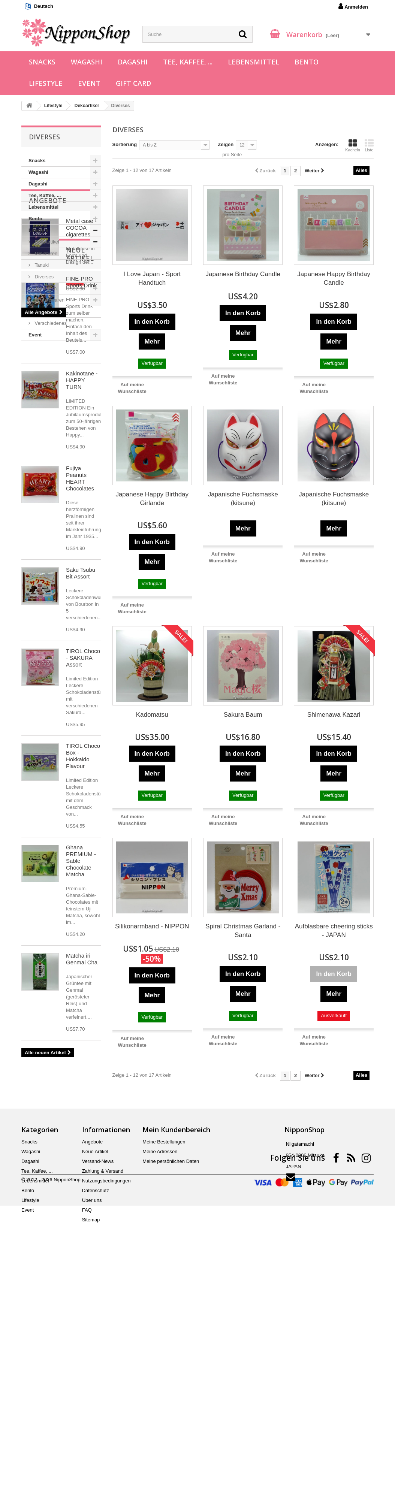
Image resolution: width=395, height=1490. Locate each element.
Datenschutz (95, 1413)
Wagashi (86, 61)
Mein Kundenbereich (176, 1352)
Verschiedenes (50, 323)
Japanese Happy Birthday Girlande (152, 499)
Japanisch (45, 288)
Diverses (43, 276)
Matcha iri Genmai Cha (81, 1203)
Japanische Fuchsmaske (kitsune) (243, 499)
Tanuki (41, 265)
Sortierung (124, 144)
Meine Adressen (159, 1374)
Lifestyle (46, 83)
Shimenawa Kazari (334, 714)
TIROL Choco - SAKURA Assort (83, 902)
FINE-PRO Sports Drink (81, 526)
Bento (307, 61)
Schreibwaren (48, 300)
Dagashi (133, 61)
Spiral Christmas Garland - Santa (242, 931)
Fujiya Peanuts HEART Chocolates (80, 722)
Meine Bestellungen (163, 1364)
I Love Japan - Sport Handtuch (152, 278)
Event (89, 83)
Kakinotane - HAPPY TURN (81, 624)
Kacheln (352, 145)
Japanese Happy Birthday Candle (333, 278)
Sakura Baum (243, 714)
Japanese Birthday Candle (243, 274)
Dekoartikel (46, 242)
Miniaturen (45, 253)
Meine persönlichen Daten (170, 1384)
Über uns (92, 1423)
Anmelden (353, 6)
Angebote (47, 363)
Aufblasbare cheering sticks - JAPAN (334, 931)
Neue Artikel (53, 502)
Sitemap (91, 1442)
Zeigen (225, 144)
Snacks (42, 61)
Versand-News (98, 1384)
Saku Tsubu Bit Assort (80, 817)
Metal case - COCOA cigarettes (81, 391)
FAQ (87, 1433)
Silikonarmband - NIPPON (152, 926)
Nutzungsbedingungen (106, 1403)
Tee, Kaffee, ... (187, 61)
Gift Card (133, 83)
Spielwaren (46, 311)
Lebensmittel (253, 61)
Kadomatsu (152, 714)
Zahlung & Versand (103, 1394)
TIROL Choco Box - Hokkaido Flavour (83, 1000)
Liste (369, 145)
